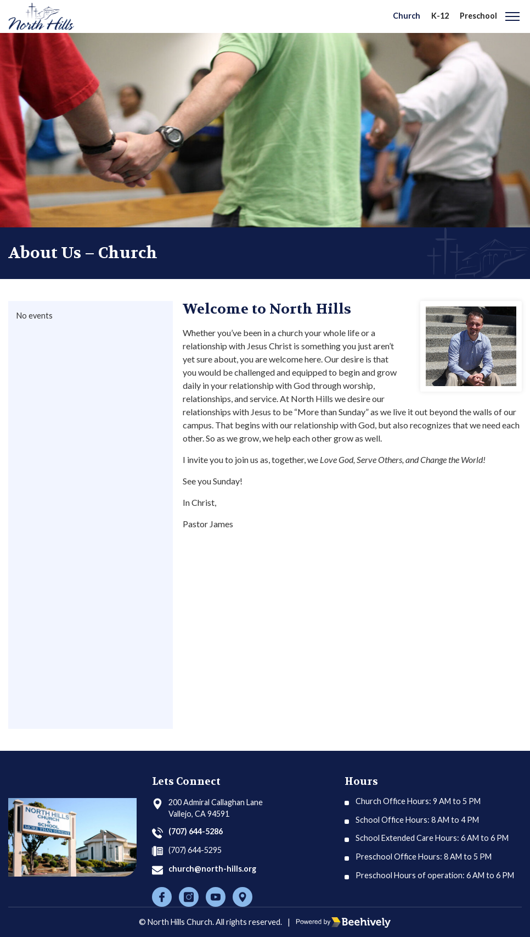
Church (406, 15)
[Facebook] (162, 897)
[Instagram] (189, 897)
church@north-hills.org (212, 868)
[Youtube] (215, 897)
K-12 (440, 15)
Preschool (478, 15)
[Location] (242, 897)
